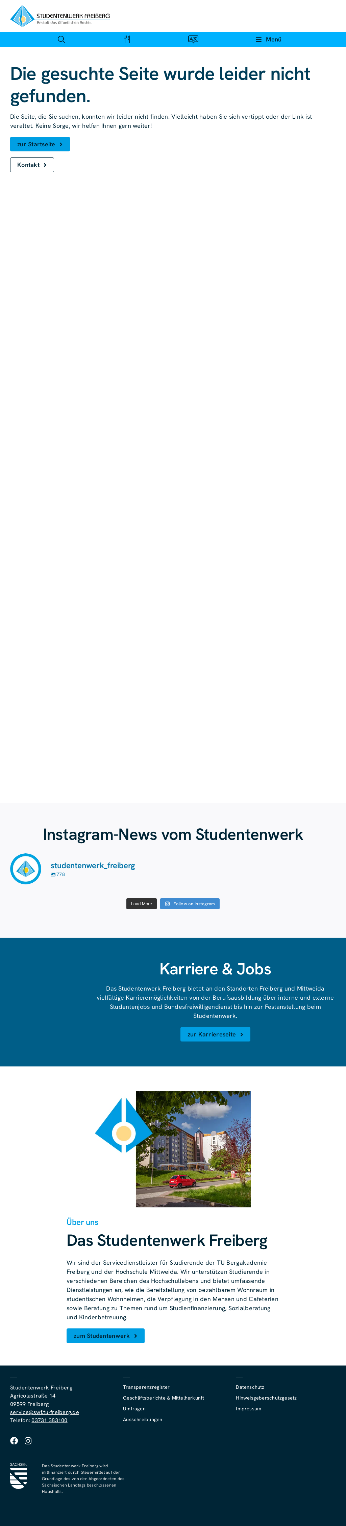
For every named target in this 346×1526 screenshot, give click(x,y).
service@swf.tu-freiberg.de (44, 1412)
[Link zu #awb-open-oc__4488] (61, 39)
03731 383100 (49, 1420)
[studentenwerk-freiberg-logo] (60, 8)
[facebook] (14, 1441)
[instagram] (28, 1441)
